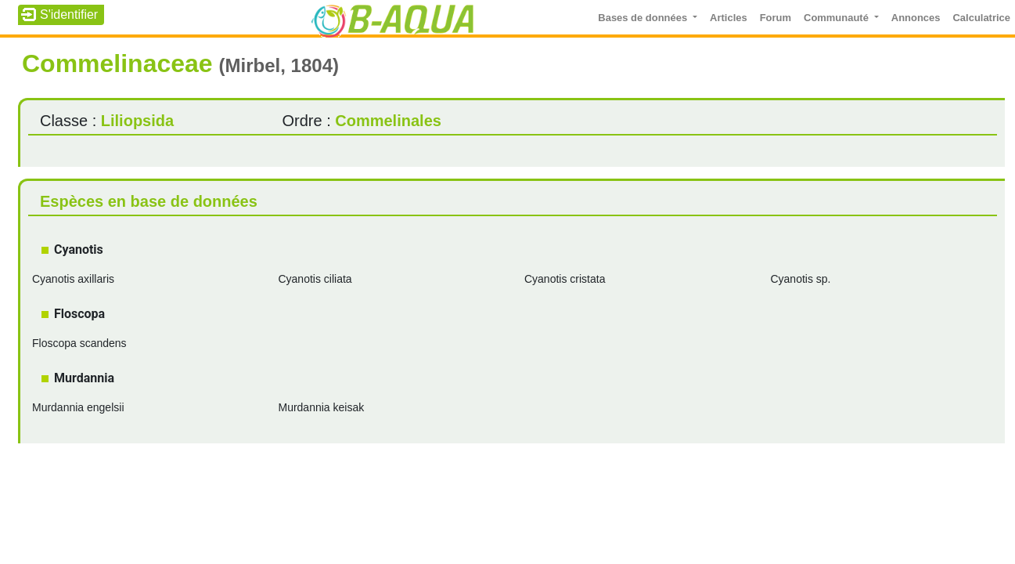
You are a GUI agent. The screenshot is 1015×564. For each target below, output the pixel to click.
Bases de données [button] (644, 18)
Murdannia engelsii (78, 407)
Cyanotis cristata (564, 279)
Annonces (916, 18)
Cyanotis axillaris (73, 279)
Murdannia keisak (321, 407)
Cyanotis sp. (800, 279)
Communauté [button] (837, 18)
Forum (775, 18)
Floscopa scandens (79, 343)
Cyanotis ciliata (314, 279)
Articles (728, 18)
